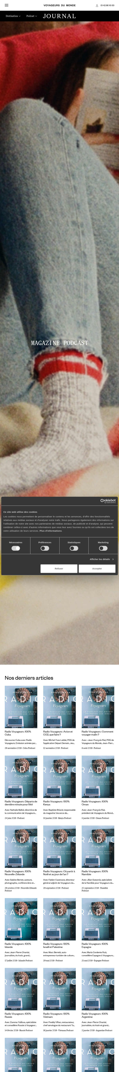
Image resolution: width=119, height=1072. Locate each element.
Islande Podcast (26, 960)
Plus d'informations (51, 531)
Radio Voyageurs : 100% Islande (18, 945)
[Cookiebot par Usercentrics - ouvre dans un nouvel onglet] (103, 501)
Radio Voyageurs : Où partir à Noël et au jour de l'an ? (59, 872)
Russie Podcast (26, 1030)
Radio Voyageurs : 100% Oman (95, 803)
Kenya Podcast (64, 818)
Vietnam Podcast (66, 1030)
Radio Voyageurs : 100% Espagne (95, 945)
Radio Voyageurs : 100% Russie (18, 1015)
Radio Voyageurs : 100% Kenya (56, 803)
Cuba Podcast (29, 748)
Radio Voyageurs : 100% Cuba (18, 733)
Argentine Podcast (104, 1030)
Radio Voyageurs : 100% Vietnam (56, 1015)
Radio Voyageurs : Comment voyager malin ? (97, 733)
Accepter (97, 568)
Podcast (64, 748)
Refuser (59, 568)
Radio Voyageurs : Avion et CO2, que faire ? (58, 733)
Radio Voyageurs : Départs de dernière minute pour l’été (21, 803)
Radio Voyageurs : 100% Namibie (95, 872)
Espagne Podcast (101, 960)
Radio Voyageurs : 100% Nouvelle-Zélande (18, 872)
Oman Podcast (102, 818)
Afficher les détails (100, 559)
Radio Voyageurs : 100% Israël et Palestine (56, 945)
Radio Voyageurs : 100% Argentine (95, 1015)
